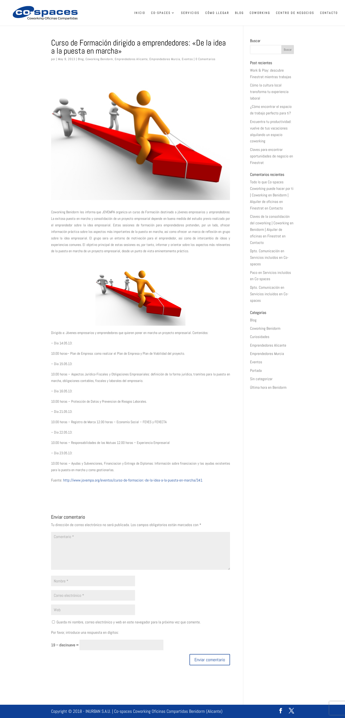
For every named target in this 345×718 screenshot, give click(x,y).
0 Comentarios (205, 59)
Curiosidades (259, 336)
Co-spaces (161, 13)
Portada (256, 370)
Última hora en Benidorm (268, 387)
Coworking (260, 13)
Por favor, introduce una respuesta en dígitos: (85, 632)
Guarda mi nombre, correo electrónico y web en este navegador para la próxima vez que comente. (128, 622)
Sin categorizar (261, 378)
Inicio (139, 13)
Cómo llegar (217, 13)
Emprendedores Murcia (164, 59)
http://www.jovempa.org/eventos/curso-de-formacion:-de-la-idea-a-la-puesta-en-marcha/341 (132, 480)
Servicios (190, 13)
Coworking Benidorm (99, 59)
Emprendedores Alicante (131, 59)
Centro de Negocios (295, 13)
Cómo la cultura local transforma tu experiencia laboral (269, 92)
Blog (239, 13)
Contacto (329, 13)
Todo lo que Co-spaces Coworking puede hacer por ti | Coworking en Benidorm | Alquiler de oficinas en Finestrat (271, 195)
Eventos (187, 59)
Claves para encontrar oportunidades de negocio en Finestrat (271, 156)
